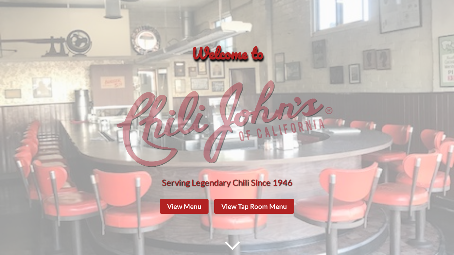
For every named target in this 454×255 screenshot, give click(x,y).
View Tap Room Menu (254, 206)
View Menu (184, 206)
